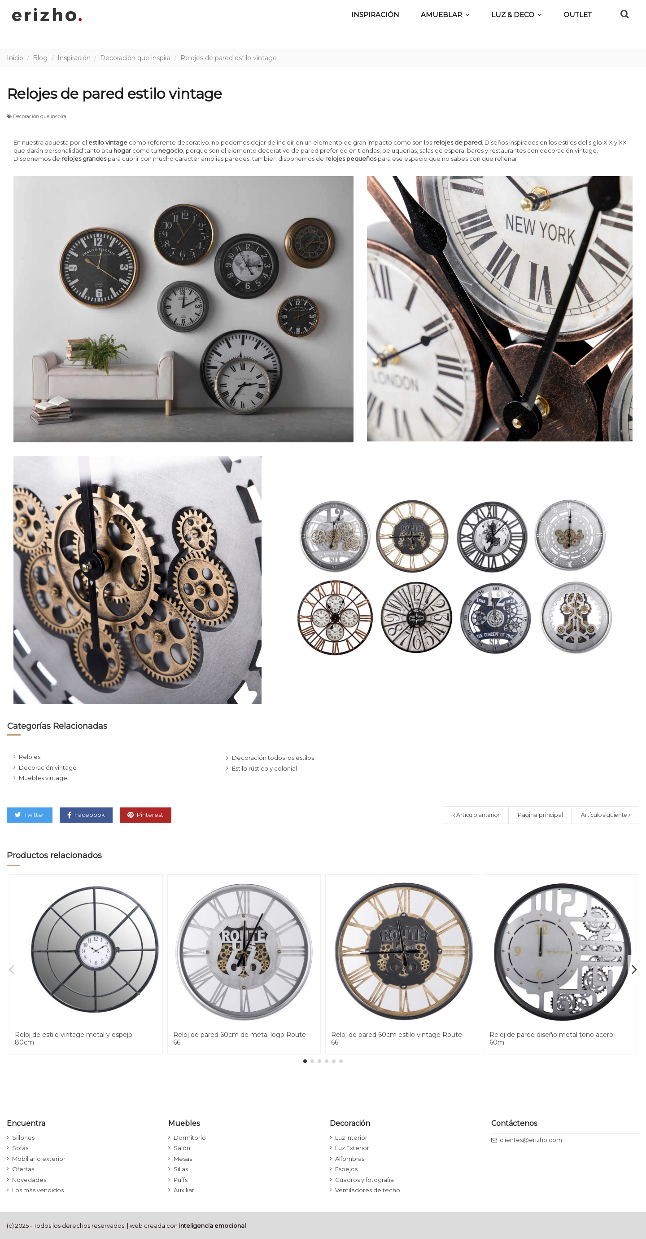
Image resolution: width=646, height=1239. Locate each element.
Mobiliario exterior (38, 1158)
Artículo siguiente (605, 814)
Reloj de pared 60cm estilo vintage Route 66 (396, 1038)
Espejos (346, 1169)
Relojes (29, 756)
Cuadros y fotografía (364, 1179)
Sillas (181, 1169)
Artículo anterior (476, 814)
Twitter (29, 814)
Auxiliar (184, 1190)
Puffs (181, 1179)
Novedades (29, 1179)
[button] (516, 14)
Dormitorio (190, 1137)
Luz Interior (351, 1137)
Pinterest (145, 814)
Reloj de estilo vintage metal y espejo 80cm (73, 1038)
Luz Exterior (352, 1147)
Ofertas (23, 1169)
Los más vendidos (38, 1190)
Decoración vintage (48, 767)
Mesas (183, 1158)
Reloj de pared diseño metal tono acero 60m (551, 1038)
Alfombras (349, 1158)
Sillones (23, 1137)
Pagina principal (540, 814)
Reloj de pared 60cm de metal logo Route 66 (239, 1038)
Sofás (20, 1147)
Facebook (86, 815)
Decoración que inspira (39, 116)
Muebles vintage (43, 777)
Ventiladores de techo (367, 1190)
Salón (182, 1147)
